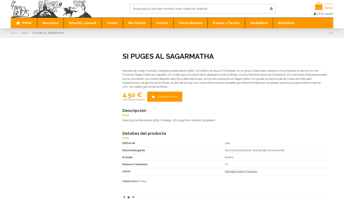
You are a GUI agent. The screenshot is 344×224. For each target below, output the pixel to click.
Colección (129, 181)
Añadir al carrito (165, 96)
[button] (50, 23)
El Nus (142, 181)
